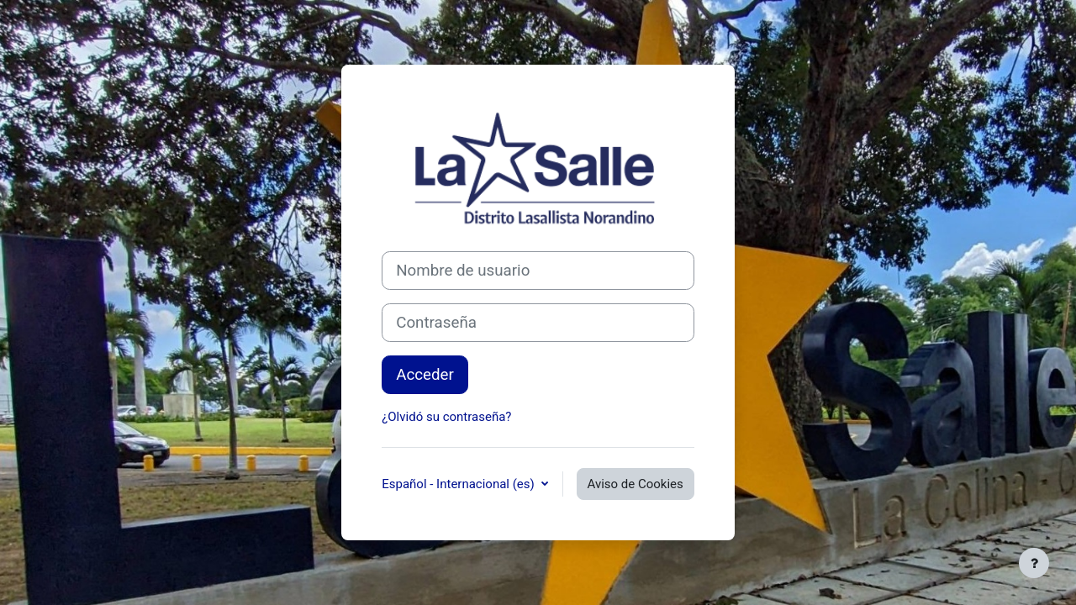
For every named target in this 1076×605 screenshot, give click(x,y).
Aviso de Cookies (635, 484)
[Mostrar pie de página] (1034, 563)
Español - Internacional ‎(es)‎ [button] (459, 484)
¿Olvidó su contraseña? (446, 416)
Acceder (425, 375)
